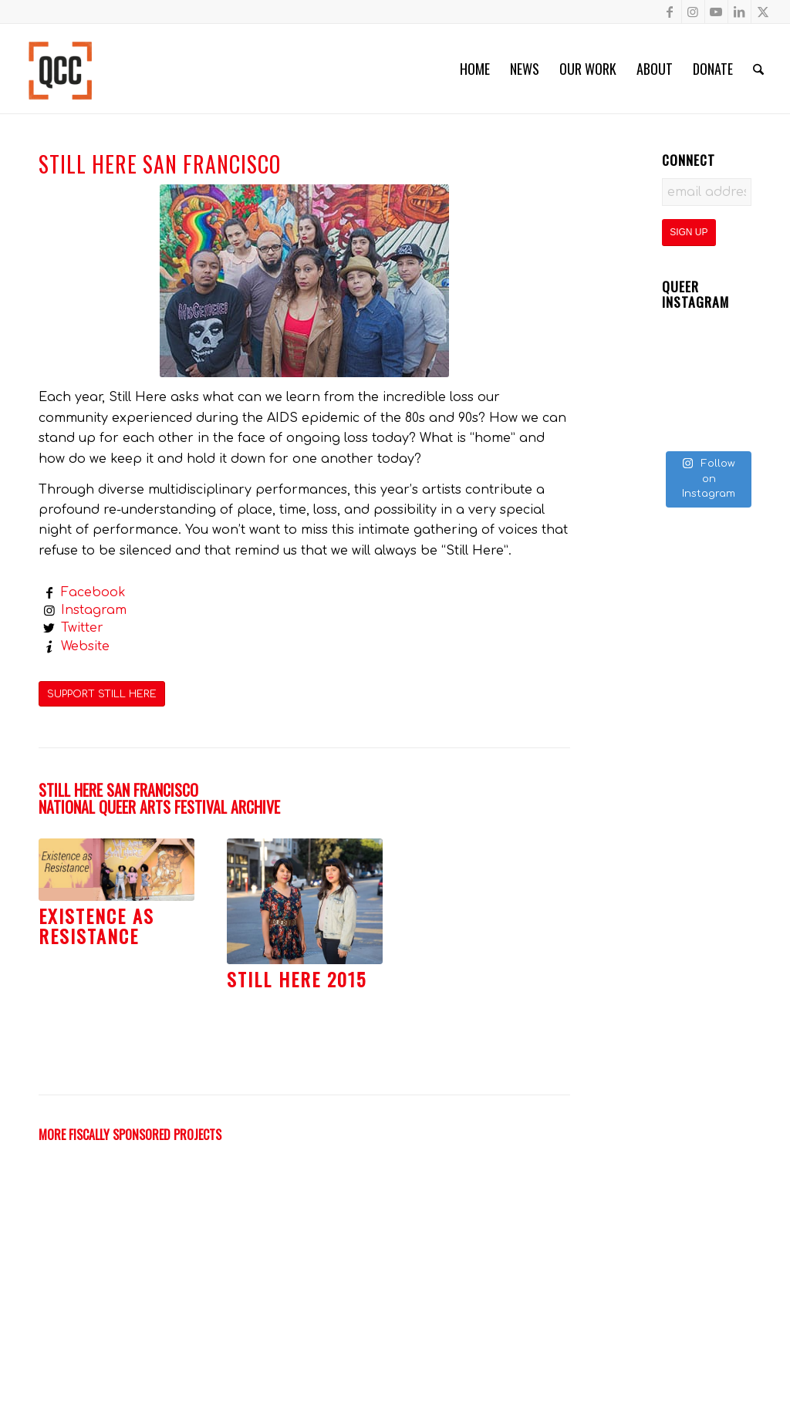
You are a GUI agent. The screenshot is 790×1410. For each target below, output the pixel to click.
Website (85, 646)
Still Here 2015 (296, 979)
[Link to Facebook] (670, 11)
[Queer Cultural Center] (60, 68)
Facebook (93, 592)
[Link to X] (763, 11)
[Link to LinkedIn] (739, 11)
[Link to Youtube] (716, 11)
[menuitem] (475, 68)
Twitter (82, 628)
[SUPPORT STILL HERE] (102, 694)
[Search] (758, 68)
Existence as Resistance (96, 926)
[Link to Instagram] (693, 11)
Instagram (94, 610)
